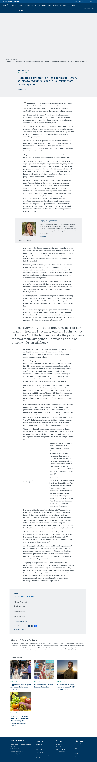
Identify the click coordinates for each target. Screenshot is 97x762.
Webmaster (22, 754)
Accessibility (14, 754)
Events (74, 5)
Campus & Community (61, 5)
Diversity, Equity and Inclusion (24, 597)
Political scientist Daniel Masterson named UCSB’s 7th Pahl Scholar (66, 687)
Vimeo (77, 749)
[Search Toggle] (94, 8)
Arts (20, 5)
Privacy (12, 752)
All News (39, 744)
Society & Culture (44, 5)
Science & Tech (30, 5)
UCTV (77, 754)
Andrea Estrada (23, 89)
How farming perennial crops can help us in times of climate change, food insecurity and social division (20, 720)
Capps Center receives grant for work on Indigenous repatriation (20, 687)
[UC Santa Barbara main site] (11, 1)
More (21, 11)
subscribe (87, 8)
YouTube (77, 751)
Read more (43, 236)
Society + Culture (24, 70)
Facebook (78, 744)
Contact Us (59, 744)
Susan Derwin (48, 220)
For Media (58, 747)
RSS (76, 756)
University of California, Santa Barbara (85, 1)
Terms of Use (19, 752)
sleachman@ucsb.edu (21, 621)
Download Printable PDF (20, 629)
